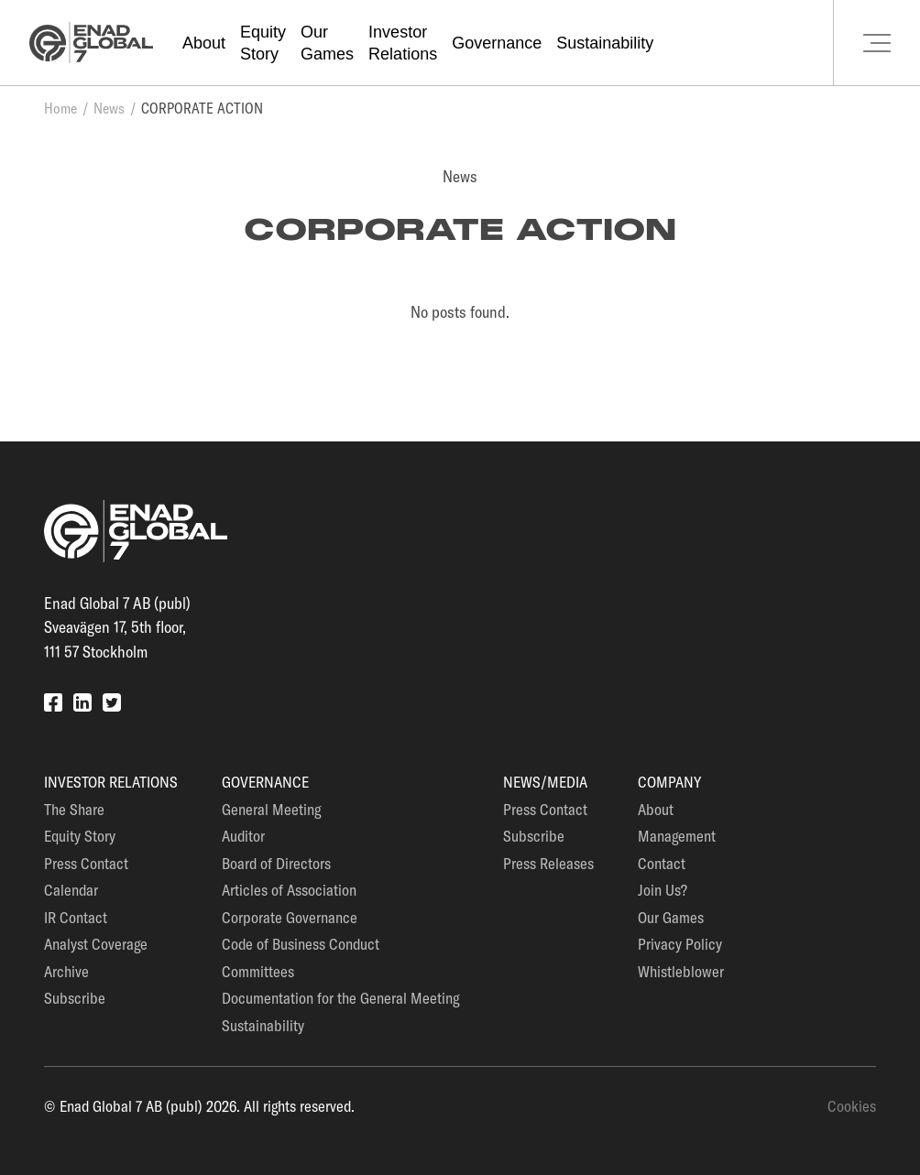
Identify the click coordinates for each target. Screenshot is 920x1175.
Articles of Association (289, 889)
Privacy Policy (680, 943)
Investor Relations (111, 781)
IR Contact (75, 917)
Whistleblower (681, 971)
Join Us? (662, 889)
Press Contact (86, 863)
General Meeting (271, 809)
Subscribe (74, 997)
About (203, 43)
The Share (74, 809)
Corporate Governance (289, 917)
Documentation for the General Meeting (340, 997)
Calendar (71, 889)
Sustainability (604, 43)
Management (677, 835)
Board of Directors (276, 863)
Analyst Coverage (96, 943)
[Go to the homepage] (91, 43)
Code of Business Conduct (300, 943)
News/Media (545, 781)
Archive (66, 971)
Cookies (851, 1105)
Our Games (671, 917)
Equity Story (79, 835)
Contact (661, 863)
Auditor (243, 835)
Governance (497, 43)
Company (669, 781)
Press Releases (548, 863)
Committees (258, 971)
